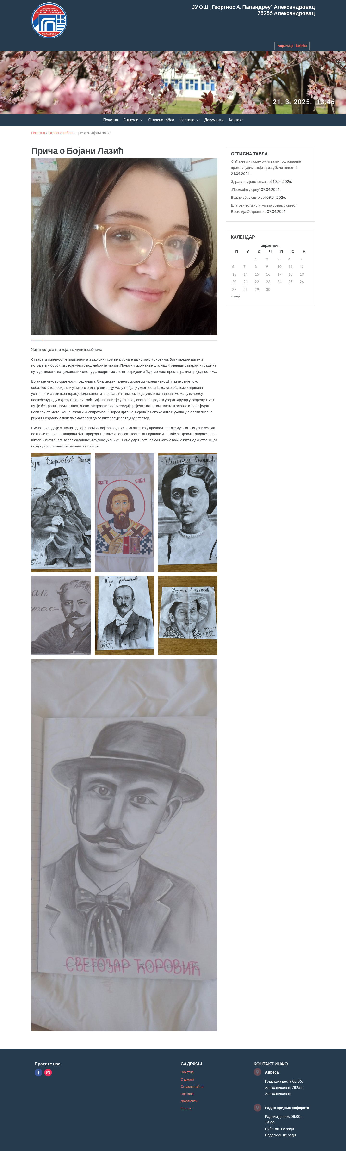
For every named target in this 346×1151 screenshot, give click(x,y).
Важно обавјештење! (248, 197)
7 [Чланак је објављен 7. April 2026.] (244, 266)
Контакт (236, 120)
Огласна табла (161, 120)
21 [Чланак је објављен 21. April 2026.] (245, 281)
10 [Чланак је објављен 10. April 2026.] (279, 266)
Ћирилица (285, 46)
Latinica (301, 46)
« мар (235, 296)
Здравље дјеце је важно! (251, 181)
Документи (214, 120)
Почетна (110, 120)
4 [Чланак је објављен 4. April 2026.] (289, 259)
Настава (186, 120)
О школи (130, 120)
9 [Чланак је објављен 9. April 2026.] (267, 266)
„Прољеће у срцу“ (245, 189)
